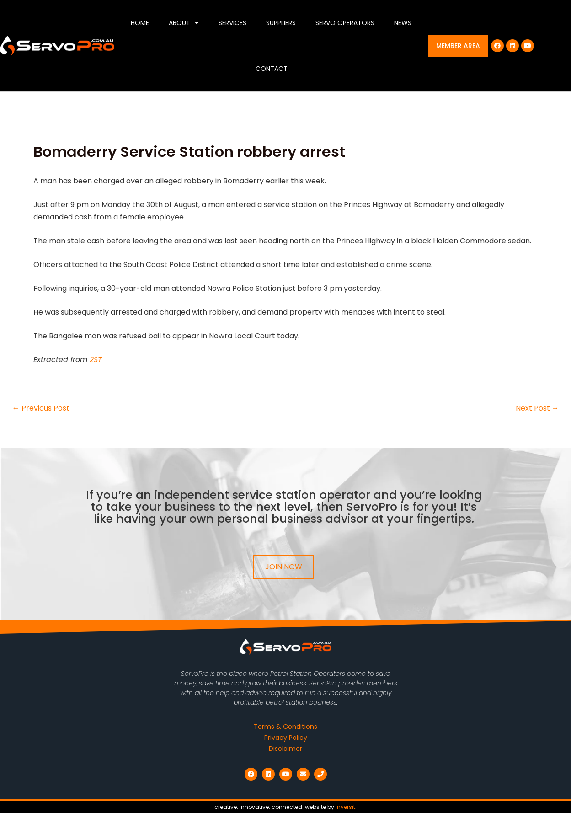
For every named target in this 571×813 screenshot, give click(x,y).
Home (140, 22)
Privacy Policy (285, 737)
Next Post (537, 408)
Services (232, 22)
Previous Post (40, 408)
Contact (272, 68)
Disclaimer (285, 748)
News (402, 22)
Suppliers (281, 22)
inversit (345, 807)
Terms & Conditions (285, 726)
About (184, 23)
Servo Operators (344, 22)
